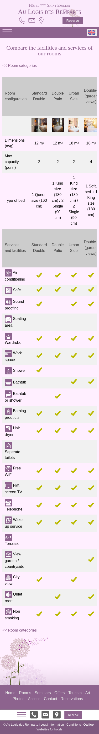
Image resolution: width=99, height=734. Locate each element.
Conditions (74, 724)
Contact (50, 699)
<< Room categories (19, 66)
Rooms (25, 693)
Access (34, 699)
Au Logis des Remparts (49, 8)
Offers (59, 693)
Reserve (72, 20)
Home (10, 693)
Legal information (52, 724)
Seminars (43, 693)
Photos (19, 699)
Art (87, 693)
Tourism (75, 693)
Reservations (72, 699)
